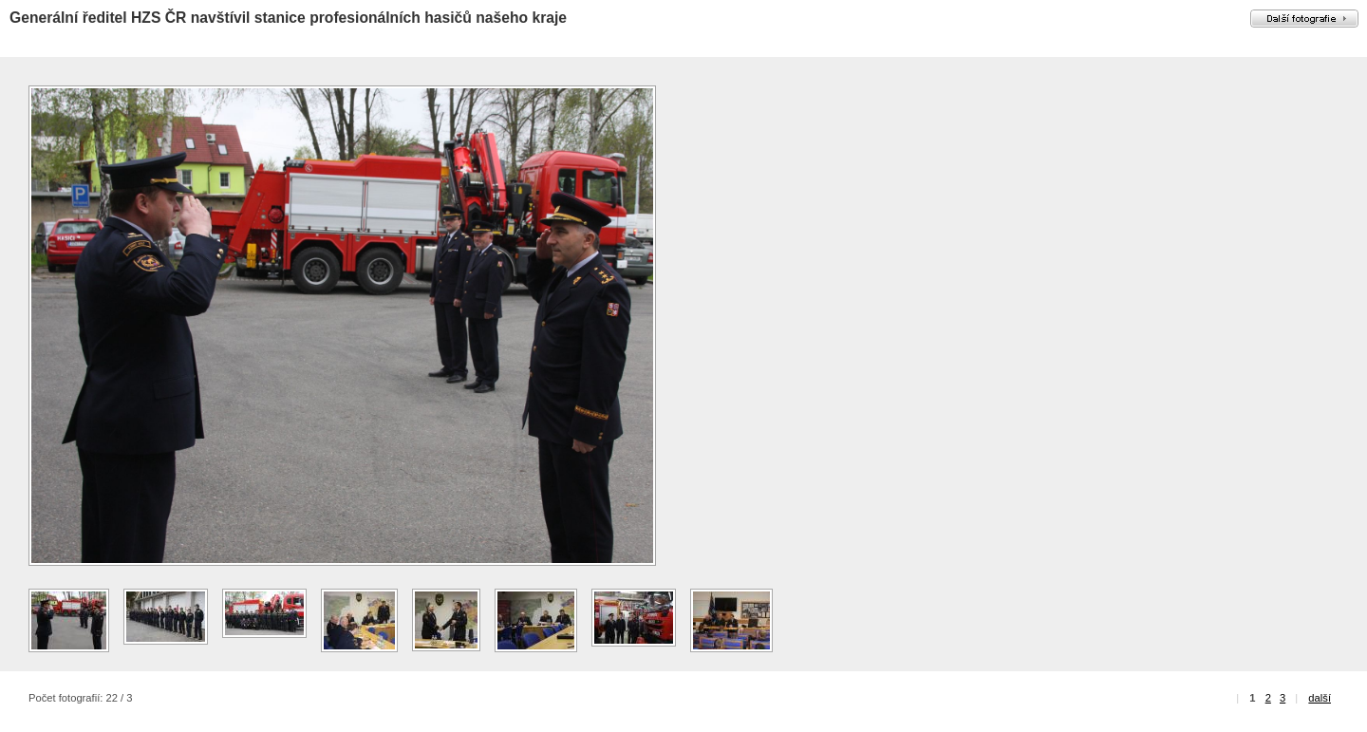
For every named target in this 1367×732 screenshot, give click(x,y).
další (1319, 698)
